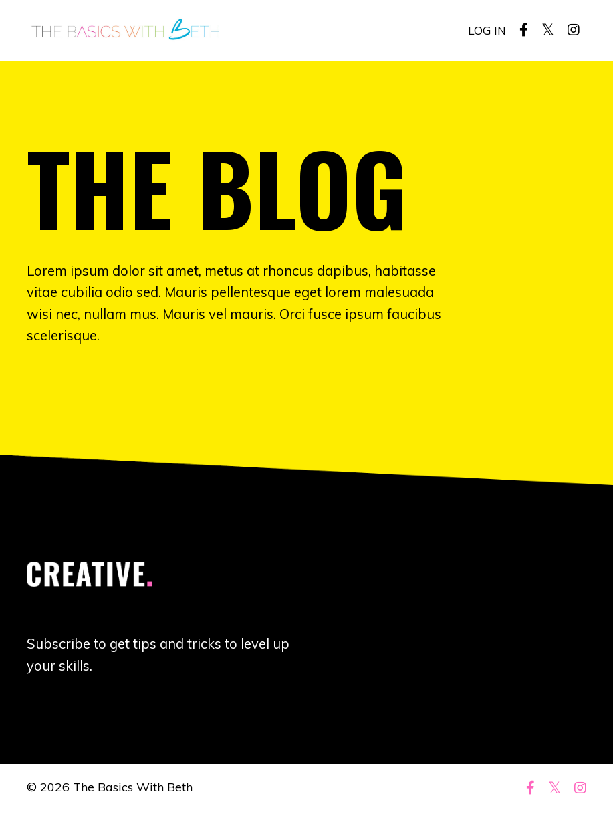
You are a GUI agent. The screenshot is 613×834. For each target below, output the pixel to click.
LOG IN (486, 29)
